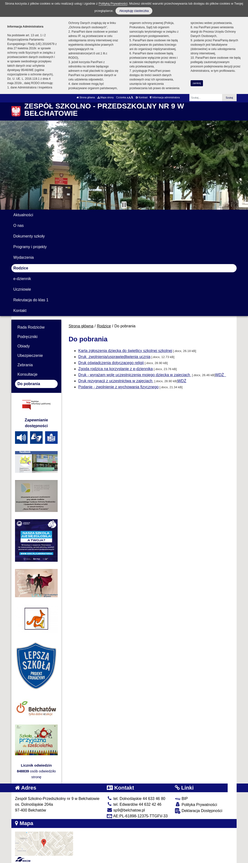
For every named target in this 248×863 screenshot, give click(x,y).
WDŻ (220, 375)
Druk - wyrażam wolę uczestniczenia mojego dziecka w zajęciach (134, 375)
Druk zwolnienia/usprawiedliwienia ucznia (114, 357)
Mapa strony (105, 97)
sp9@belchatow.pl (126, 810)
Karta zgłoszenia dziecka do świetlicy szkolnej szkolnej (125, 351)
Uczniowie (22, 289)
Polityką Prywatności (113, 3)
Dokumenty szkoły (29, 236)
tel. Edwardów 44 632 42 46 (134, 804)
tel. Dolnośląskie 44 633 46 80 (136, 799)
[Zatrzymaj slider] (124, 204)
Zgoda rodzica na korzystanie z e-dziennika (115, 369)
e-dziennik (22, 279)
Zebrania (25, 365)
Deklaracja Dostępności (198, 811)
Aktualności (23, 215)
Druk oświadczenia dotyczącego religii (111, 363)
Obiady (23, 346)
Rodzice (20, 268)
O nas (18, 225)
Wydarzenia (23, 257)
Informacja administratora (165, 97)
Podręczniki (27, 337)
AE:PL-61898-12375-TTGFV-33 (137, 816)
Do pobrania (28, 384)
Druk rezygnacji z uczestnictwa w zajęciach (115, 381)
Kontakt (19, 311)
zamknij (197, 83)
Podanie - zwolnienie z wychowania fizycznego (118, 387)
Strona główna (86, 97)
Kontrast (141, 97)
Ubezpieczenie (30, 355)
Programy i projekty (30, 247)
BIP (181, 799)
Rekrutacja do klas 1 (30, 300)
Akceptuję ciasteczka (133, 11)
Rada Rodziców (31, 327)
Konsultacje (27, 374)
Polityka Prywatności (196, 804)
